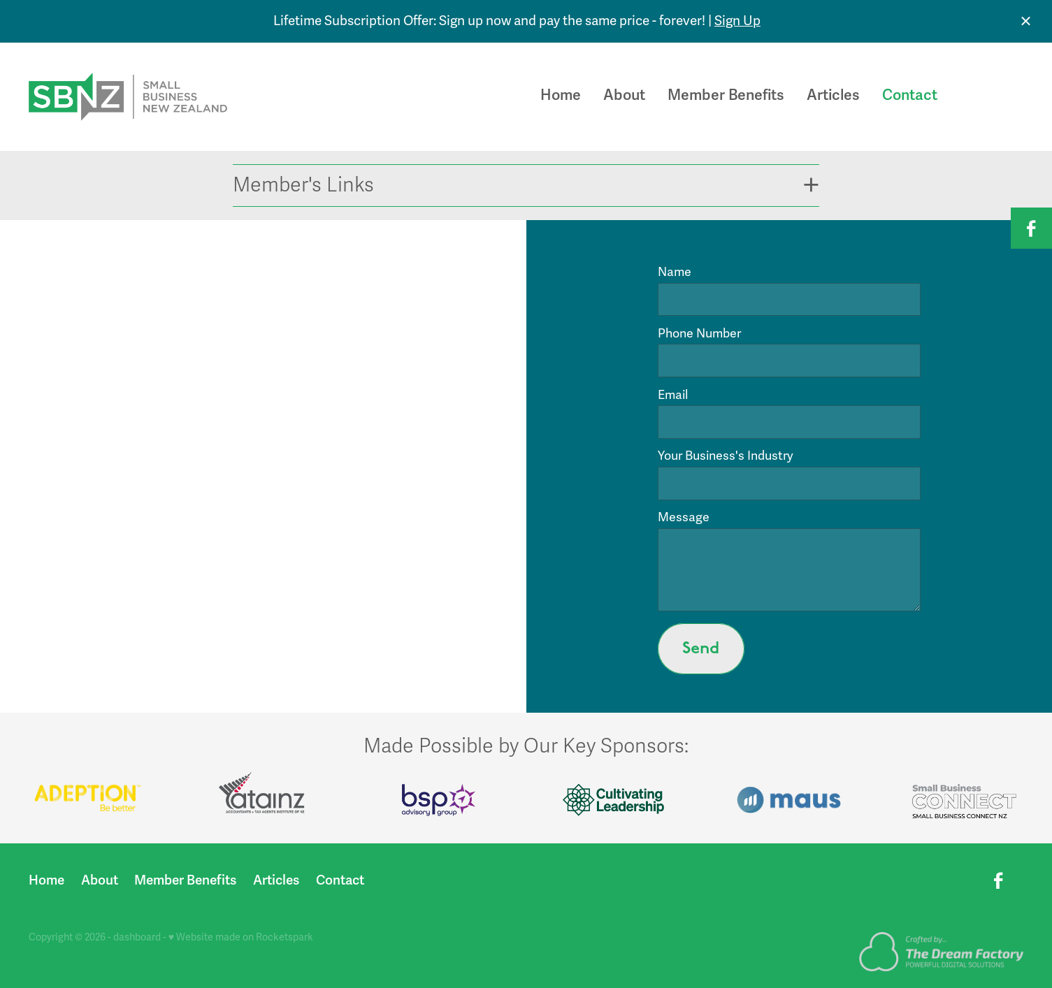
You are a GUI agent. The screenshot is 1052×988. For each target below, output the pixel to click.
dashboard (137, 937)
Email (673, 395)
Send (700, 648)
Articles (833, 95)
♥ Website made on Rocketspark (240, 937)
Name (674, 272)
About (624, 95)
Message (683, 517)
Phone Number (699, 334)
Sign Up (737, 21)
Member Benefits (726, 95)
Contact (909, 95)
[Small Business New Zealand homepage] (128, 97)
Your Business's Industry (725, 456)
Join (995, 96)
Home (560, 95)
